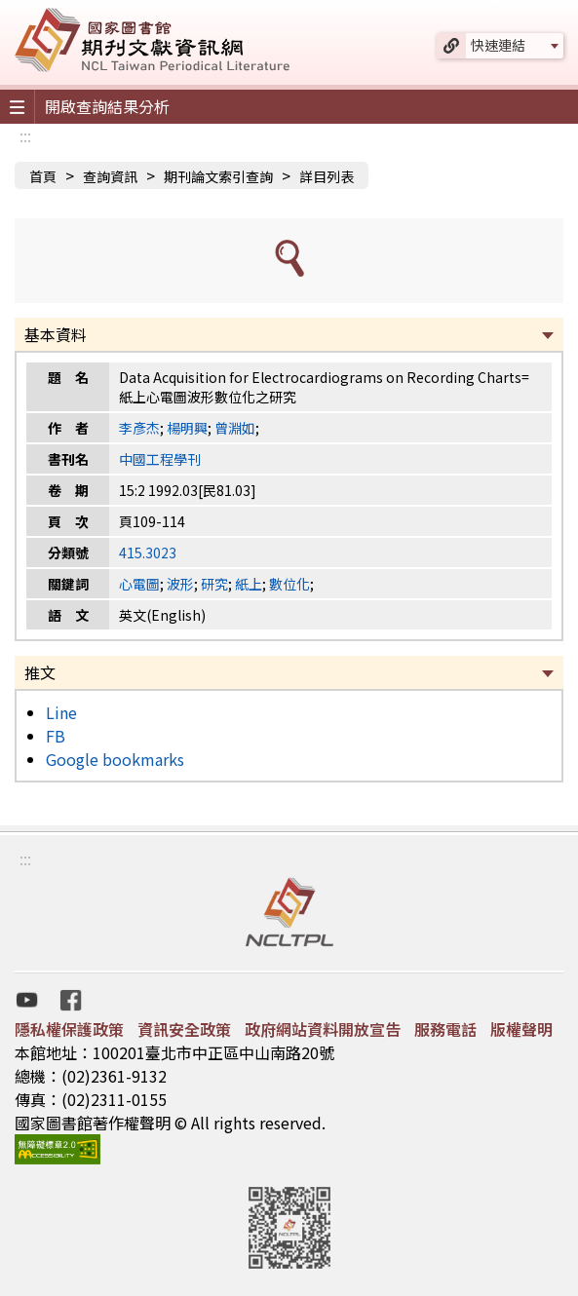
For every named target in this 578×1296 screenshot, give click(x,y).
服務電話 (445, 1029)
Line (61, 712)
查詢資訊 (110, 176)
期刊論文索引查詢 (218, 176)
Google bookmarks (115, 759)
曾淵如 (234, 428)
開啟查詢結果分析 (107, 106)
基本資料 (55, 334)
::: (25, 135)
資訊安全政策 (184, 1029)
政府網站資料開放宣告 (323, 1029)
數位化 (289, 583)
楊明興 (187, 428)
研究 (214, 583)
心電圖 (139, 583)
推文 (40, 672)
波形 (180, 583)
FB (55, 735)
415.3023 (147, 552)
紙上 (248, 583)
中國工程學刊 (160, 459)
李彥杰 (139, 428)
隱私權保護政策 (69, 1029)
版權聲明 (521, 1029)
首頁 (43, 176)
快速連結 (498, 45)
